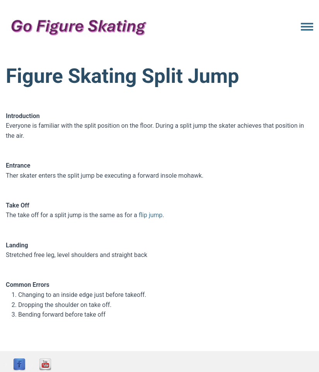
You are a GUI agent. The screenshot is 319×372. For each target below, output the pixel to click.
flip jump (151, 215)
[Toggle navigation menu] (307, 27)
